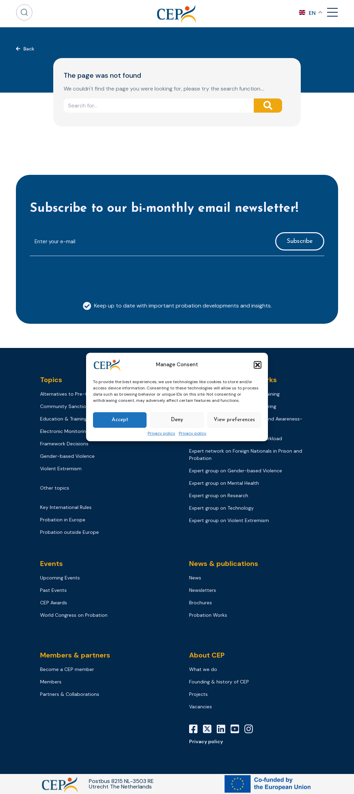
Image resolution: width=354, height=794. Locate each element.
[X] (210, 729)
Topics (51, 379)
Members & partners (75, 655)
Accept (120, 420)
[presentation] (82, 275)
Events (51, 563)
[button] (257, 364)
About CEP (207, 655)
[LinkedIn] (224, 729)
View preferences (234, 420)
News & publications (223, 563)
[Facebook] (196, 729)
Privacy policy (161, 433)
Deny (177, 420)
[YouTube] (237, 729)
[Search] (268, 105)
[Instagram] (251, 729)
